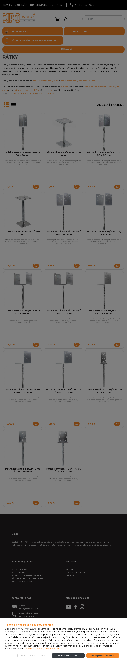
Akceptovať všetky (102, 655)
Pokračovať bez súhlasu (33, 655)
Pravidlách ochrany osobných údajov (43, 648)
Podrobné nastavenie (68, 655)
